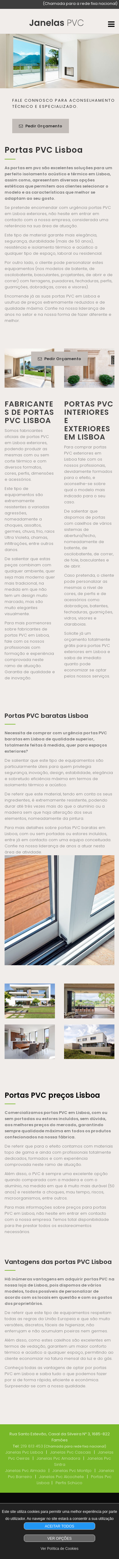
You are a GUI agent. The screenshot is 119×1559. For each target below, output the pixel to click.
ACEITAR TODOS (59, 1526)
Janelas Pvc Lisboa (24, 1452)
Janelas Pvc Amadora (58, 1458)
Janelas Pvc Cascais (70, 1452)
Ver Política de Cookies (59, 1549)
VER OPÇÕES (59, 1538)
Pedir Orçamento (40, 126)
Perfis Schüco (69, 1483)
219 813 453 (31, 1446)
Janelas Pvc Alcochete (61, 1477)
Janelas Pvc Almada (25, 1470)
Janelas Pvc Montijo (72, 1470)
